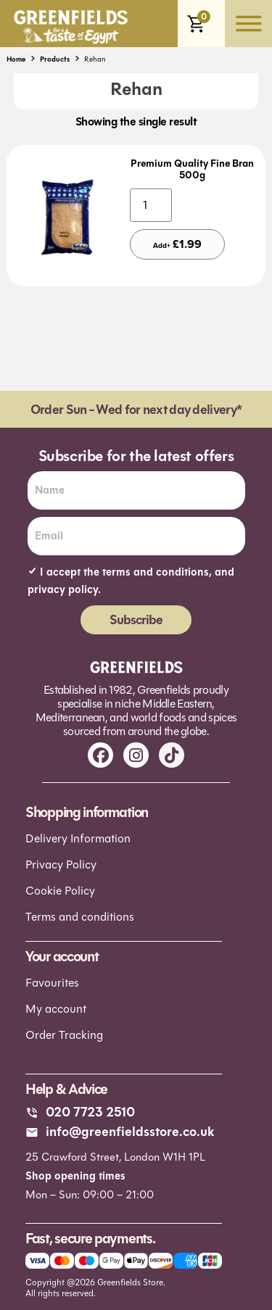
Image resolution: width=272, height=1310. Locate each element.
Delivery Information (78, 838)
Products (55, 59)
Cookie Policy (60, 890)
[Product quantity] (151, 205)
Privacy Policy (60, 864)
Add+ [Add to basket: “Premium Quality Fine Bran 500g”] (177, 244)
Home (16, 59)
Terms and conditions (79, 916)
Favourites (52, 982)
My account (55, 1008)
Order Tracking (64, 1035)
